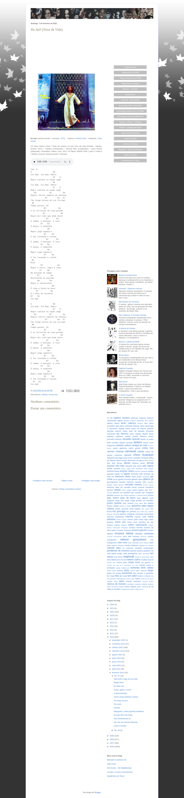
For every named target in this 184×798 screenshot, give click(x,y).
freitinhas (146, 477)
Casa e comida (120, 726)
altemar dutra (138, 426)
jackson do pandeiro (122, 492)
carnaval (130, 451)
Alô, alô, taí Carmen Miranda (125, 722)
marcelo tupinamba (115, 517)
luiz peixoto (131, 511)
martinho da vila (145, 522)
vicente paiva (147, 581)
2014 (112, 623)
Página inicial (66, 481)
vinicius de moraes (116, 584)
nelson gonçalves (133, 539)
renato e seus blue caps (144, 557)
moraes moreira (136, 527)
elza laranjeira (137, 468)
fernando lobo (137, 474)
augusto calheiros (115, 436)
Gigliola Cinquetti (126, 368)
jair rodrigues (147, 492)
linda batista (135, 509)
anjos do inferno (138, 428)
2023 (112, 608)
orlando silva (114, 548)
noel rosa (122, 542)
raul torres (118, 557)
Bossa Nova (130, 94)
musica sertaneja (144, 533)
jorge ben (119, 500)
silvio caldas (147, 567)
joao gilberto (142, 498)
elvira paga (126, 468)
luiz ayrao (145, 509)
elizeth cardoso (113, 468)
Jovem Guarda (130, 138)
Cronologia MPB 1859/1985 (130, 105)
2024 (112, 604)
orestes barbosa (131, 545)
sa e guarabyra (125, 565)
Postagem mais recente (42, 481)
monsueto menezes (120, 527)
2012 (112, 630)
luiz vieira (140, 511)
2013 (112, 626)
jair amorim (136, 492)
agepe (120, 420)
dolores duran (138, 463)
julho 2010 (116, 658)
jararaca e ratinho (136, 495)
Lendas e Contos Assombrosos (120, 772)
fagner (127, 474)
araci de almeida (136, 431)
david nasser (121, 460)
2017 (112, 619)
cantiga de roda (139, 445)
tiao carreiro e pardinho (143, 573)
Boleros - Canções (130, 89)
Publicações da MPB (130, 72)
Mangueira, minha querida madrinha (129, 711)
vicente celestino (133, 581)
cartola (140, 451)
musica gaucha (139, 530)
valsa (121, 581)
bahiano (143, 436)
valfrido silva (112, 581)
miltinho (124, 525)
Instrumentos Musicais (130, 133)
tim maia (110, 576)
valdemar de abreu (147, 579)
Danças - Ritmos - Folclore (130, 122)
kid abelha (148, 503)
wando (121, 587)
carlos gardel (134, 448)
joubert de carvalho (144, 500)
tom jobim (132, 576)
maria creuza (122, 519)
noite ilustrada (133, 543)
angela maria (124, 428)
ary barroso (122, 433)
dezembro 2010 (119, 640)
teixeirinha (127, 573)
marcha (129, 516)
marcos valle (140, 517)
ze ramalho (115, 589)
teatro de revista (114, 573)
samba (142, 565)
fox (113, 477)
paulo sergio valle (119, 553)
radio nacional (143, 553)
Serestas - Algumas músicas (130, 288)
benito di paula (147, 439)
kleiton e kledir (125, 506)
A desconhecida (120, 693)
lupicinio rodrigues (127, 514)
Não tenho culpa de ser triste (126, 679)
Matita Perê (118, 682)
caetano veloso (123, 445)
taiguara (144, 570)
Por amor (117, 704)
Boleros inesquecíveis (128, 275)
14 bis (110, 418)
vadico (137, 579)
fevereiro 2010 (118, 672)
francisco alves (123, 476)
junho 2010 (117, 662)
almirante (128, 426)
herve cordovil (138, 487)
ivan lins (148, 490)
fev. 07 (117, 676)
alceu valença (128, 423)
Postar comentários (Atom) (70, 489)
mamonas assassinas (144, 514)
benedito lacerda (131, 439)
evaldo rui (118, 474)
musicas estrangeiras (114, 536)
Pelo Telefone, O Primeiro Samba (132, 315)
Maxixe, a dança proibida (129, 342)
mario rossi (132, 522)
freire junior (136, 477)
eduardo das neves (134, 466)
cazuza (127, 455)
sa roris (135, 565)
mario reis (120, 522)
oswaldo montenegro (144, 548)
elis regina (148, 466)
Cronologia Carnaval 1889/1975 (130, 116)
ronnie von (111, 562)
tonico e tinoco (144, 576)
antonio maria (121, 431)
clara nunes (128, 458)
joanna (150, 495)
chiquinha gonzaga (115, 458)
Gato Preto (111, 764)
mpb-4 (114, 530)
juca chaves (128, 503)
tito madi (123, 576)
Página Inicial (130, 67)
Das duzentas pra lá (122, 718)
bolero (138, 442)
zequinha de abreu (128, 589)
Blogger (98, 792)
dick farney (117, 463)
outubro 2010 (118, 647)
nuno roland (143, 543)
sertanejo (135, 567)
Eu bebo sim (119, 686)
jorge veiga (130, 500)
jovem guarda (114, 503)
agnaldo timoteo (130, 420)
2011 (112, 633)
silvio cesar (111, 570)
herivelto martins (133, 484)
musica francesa (124, 530)
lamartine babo (139, 506)
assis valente (135, 434)
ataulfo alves (147, 434)
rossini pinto (121, 562)
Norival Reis (81, 138)
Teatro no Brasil (130, 155)
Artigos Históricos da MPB (130, 78)
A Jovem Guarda (126, 395)
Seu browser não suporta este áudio (52, 162)
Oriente (117, 708)
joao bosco (113, 498)
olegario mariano (117, 545)
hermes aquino (148, 485)
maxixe (110, 525)
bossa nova (148, 443)
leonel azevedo (122, 509)
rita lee (123, 560)
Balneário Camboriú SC (117, 760)
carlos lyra (147, 448)
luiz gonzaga (119, 511)
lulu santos (149, 511)
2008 (112, 739)
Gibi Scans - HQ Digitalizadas (119, 768)
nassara (136, 536)
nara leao (127, 536)
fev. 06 (117, 730)
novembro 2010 (119, 644)
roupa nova (134, 562)
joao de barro (128, 498)
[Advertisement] (66, 52)
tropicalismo (120, 579)
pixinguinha (132, 553)
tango (150, 570)
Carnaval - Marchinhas (130, 100)
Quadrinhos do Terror (116, 776)
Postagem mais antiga (90, 481)
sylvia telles (135, 570)
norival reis (53, 394)
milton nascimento (137, 525)
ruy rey (116, 565)
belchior (119, 439)
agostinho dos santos (145, 420)
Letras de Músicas (130, 144)
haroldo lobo (140, 482)
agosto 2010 (117, 655)
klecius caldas (113, 506)
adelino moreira (122, 418)
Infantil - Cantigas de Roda (130, 127)
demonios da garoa (136, 460)
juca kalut (139, 503)
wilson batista (130, 587)
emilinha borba (113, 471)
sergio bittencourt (123, 568)
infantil (117, 490)
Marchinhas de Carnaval (129, 302)
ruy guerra (145, 562)
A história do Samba (127, 328)
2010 (112, 637)
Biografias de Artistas (130, 84)
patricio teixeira (136, 551)
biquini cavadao (126, 443)
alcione (140, 423)
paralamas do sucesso (118, 550)
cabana (45, 394)
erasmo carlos (127, 471)
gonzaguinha (112, 482)
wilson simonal (142, 587)
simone (120, 570)
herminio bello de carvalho (119, 487)
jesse (145, 495)
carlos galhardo (120, 448)
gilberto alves (137, 479)
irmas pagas (126, 490)
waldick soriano (147, 584)
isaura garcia (137, 490)
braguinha (111, 445)
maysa (117, 525)
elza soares (148, 468)
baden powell (131, 436)
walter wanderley (112, 587)
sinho (126, 570)
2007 (112, 743)
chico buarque (143, 454)
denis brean (148, 460)
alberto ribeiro (113, 423)
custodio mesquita (140, 458)
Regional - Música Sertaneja (130, 149)
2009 (112, 736)
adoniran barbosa (138, 418)
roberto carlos (133, 559)
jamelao (110, 495)
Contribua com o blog (130, 160)
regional (128, 556)
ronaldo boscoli (147, 560)
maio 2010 (116, 665)
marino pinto (132, 519)
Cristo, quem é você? (122, 690)
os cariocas (128, 548)
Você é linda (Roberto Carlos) (126, 697)
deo (108, 463)
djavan (127, 463)
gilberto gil (148, 479)
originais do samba (146, 545)
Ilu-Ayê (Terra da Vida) (123, 715)
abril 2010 (116, 669)
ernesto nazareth (141, 471)
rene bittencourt (113, 560)
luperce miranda (113, 514)
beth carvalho (113, 443)
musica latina (124, 533)
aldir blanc (119, 426)
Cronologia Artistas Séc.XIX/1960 (130, 111)
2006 (112, 746)
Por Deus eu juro (121, 701)
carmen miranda (115, 451)
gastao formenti (124, 479)
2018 (112, 615)
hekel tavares (118, 485)
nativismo (143, 536)
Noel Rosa (123, 382)
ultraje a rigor (130, 579)
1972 (62, 138)
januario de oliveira (121, 495)
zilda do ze (139, 589)
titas (117, 576)
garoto (115, 479)
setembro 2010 (118, 651)
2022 (112, 612)
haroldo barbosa (126, 482)
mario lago (143, 519)
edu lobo (120, 466)
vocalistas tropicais (134, 584)
